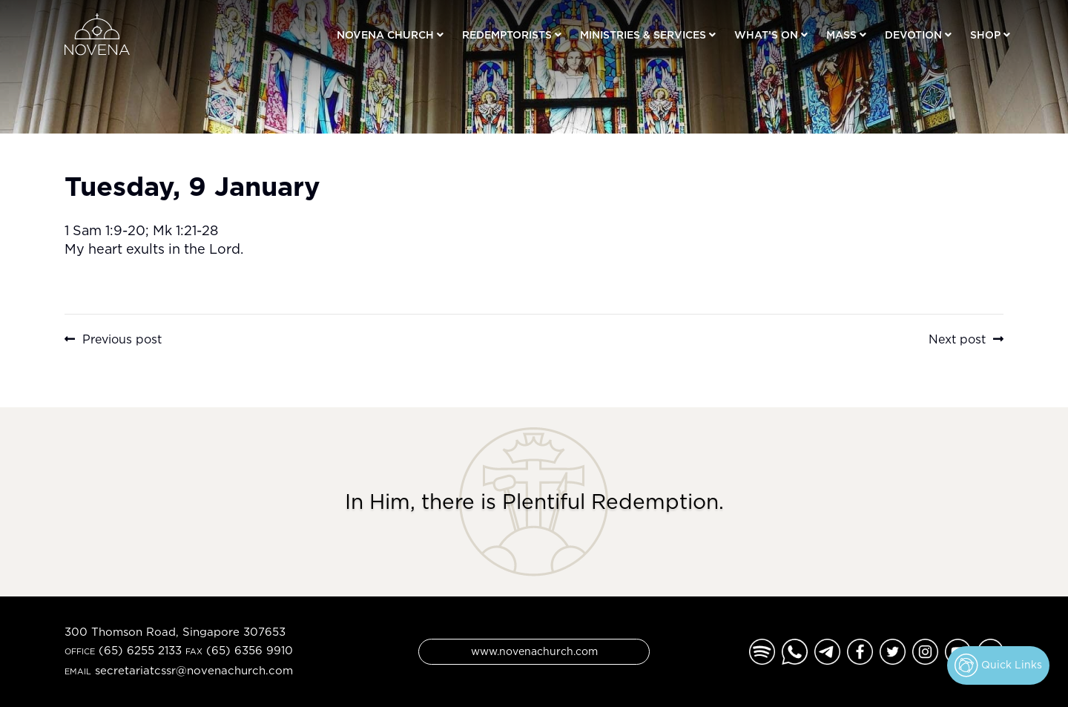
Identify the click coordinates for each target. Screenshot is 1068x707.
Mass (841, 34)
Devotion (913, 34)
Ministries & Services (643, 34)
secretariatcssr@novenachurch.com (194, 670)
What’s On (766, 34)
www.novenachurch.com (534, 651)
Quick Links (998, 665)
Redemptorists (507, 34)
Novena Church (385, 34)
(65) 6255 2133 (140, 650)
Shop (985, 34)
